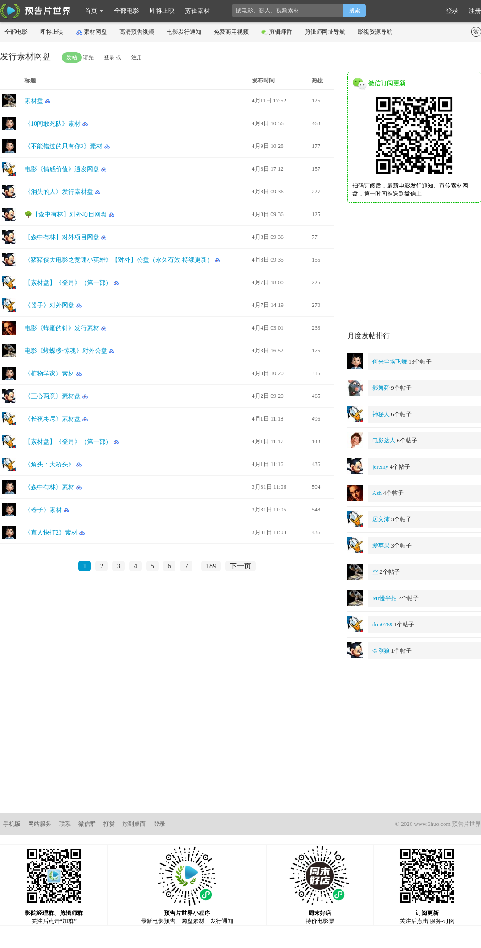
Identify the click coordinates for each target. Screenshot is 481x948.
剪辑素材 (197, 11)
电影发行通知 (184, 32)
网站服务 (39, 824)
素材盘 (33, 101)
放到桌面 (134, 824)
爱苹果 (381, 545)
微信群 (87, 824)
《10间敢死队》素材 (52, 123)
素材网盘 (91, 32)
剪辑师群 (276, 32)
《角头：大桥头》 (49, 464)
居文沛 (381, 519)
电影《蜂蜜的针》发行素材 (61, 328)
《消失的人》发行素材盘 (58, 191)
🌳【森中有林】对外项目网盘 (65, 214)
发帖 (71, 57)
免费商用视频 (231, 32)
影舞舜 (381, 387)
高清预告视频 (136, 32)
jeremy (380, 466)
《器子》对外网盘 (49, 305)
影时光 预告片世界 (35, 11)
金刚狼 (381, 650)
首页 (91, 11)
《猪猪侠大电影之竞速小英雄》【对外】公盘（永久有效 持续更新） (118, 260)
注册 (475, 11)
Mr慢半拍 (384, 598)
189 (211, 566)
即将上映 (162, 11)
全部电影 (126, 11)
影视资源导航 (375, 32)
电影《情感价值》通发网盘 (61, 169)
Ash (377, 493)
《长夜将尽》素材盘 (52, 419)
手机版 (11, 824)
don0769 (382, 624)
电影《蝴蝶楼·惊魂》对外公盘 (65, 350)
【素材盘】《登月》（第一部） (68, 282)
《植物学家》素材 (49, 373)
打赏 (109, 824)
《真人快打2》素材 (50, 532)
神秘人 (381, 414)
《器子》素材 (43, 510)
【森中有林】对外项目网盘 (61, 237)
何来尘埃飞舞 (389, 361)
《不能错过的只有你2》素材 (63, 146)
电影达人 (383, 440)
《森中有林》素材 (49, 487)
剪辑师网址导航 (325, 32)
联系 (65, 824)
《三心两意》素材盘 (52, 396)
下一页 (240, 566)
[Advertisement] (414, 267)
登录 (452, 11)
